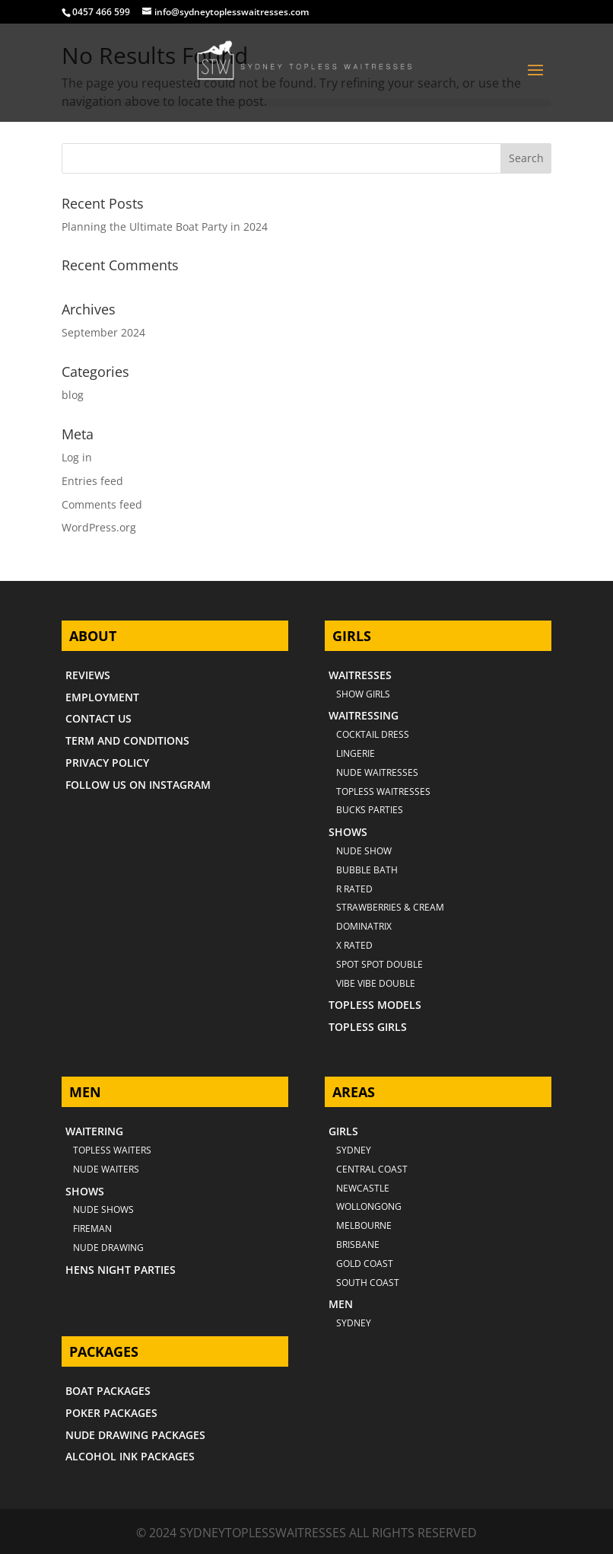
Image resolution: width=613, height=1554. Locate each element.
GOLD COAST (364, 1263)
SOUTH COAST (367, 1282)
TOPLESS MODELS (375, 1004)
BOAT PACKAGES (108, 1390)
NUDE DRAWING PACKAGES (135, 1435)
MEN (341, 1304)
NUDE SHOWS (103, 1209)
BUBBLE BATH (367, 869)
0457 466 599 (101, 11)
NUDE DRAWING (108, 1247)
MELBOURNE (364, 1225)
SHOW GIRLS (363, 694)
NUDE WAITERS (106, 1169)
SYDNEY (353, 1322)
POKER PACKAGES (111, 1413)
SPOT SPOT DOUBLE (379, 964)
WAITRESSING (364, 715)
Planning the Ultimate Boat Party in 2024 (165, 226)
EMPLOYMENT (102, 697)
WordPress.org (99, 527)
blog (73, 395)
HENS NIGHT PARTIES (120, 1269)
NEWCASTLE (362, 1188)
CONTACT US (98, 718)
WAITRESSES (360, 675)
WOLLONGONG (369, 1206)
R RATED (354, 888)
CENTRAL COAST (372, 1169)
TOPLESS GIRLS (368, 1027)
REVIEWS (87, 675)
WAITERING (94, 1131)
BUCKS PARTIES (369, 809)
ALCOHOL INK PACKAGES (130, 1456)
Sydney (353, 1150)
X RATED (354, 945)
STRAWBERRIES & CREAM (390, 907)
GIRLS (343, 1131)
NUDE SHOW (364, 850)
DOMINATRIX (364, 926)
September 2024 (103, 332)
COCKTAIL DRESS (372, 734)
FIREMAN (92, 1228)
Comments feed (102, 504)
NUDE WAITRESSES (377, 772)
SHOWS (348, 832)
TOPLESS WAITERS (112, 1150)
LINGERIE (355, 753)
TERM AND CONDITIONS (127, 740)
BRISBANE (358, 1244)
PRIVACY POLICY (107, 762)
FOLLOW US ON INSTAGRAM (138, 784)
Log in (77, 457)
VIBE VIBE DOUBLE (375, 983)
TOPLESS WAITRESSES (383, 791)
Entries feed (92, 481)
